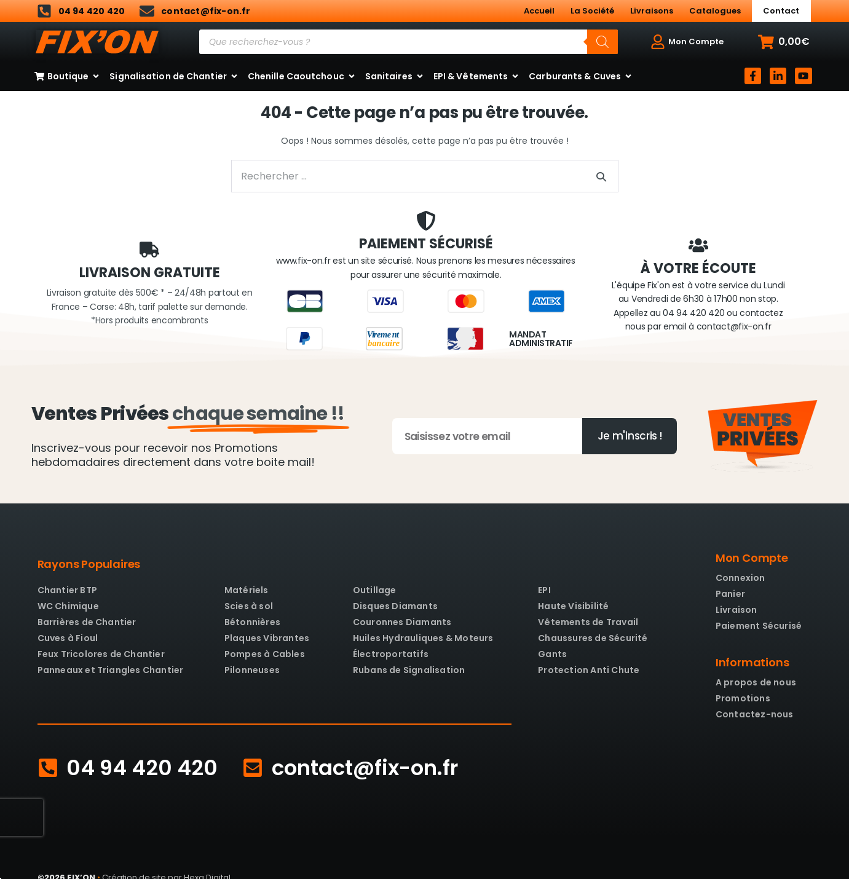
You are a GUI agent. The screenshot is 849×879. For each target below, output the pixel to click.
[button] (784, 41)
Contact (781, 11)
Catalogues (715, 11)
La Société (592, 11)
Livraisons (651, 11)
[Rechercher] (602, 42)
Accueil (539, 11)
